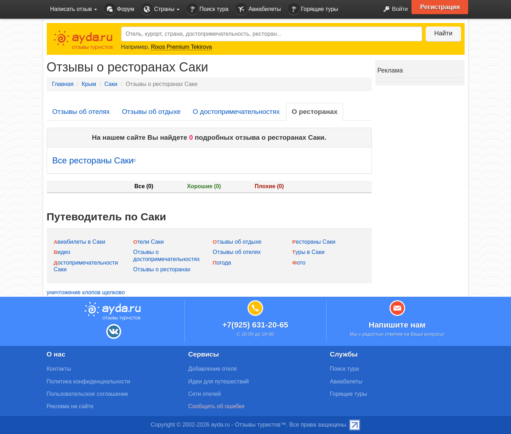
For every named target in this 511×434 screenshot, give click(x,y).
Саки (111, 84)
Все (143, 186)
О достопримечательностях (236, 111)
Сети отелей (204, 394)
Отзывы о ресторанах (162, 269)
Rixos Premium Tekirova (181, 47)
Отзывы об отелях (81, 111)
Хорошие (204, 186)
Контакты (59, 369)
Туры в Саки (308, 252)
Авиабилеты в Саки (80, 242)
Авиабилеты (258, 9)
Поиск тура (207, 9)
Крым (89, 84)
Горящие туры (313, 9)
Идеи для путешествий (218, 381)
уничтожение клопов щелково (86, 292)
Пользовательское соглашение (87, 394)
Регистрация (440, 7)
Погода (222, 263)
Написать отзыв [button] (73, 9)
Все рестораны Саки (94, 160)
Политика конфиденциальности (88, 381)
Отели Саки (148, 242)
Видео (62, 252)
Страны (160, 9)
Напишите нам (397, 324)
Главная (63, 84)
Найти (443, 33)
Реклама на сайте (70, 406)
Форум (119, 9)
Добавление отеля (212, 369)
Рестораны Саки (313, 242)
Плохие (269, 186)
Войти (393, 9)
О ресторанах (314, 111)
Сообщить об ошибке (216, 406)
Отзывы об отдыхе (151, 111)
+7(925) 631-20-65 (255, 324)
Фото (298, 263)
